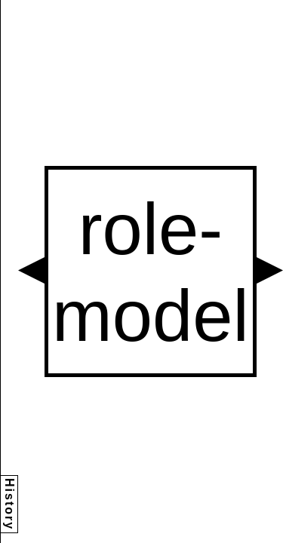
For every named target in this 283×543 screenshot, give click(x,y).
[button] (31, 270)
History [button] (9, 504)
